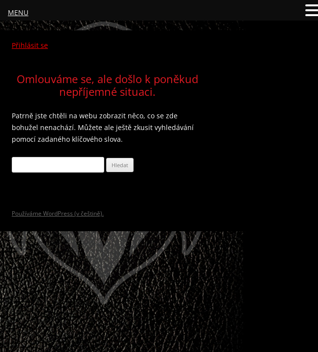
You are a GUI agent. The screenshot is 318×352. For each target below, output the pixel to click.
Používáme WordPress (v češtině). (58, 213)
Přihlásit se (30, 45)
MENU (18, 12)
